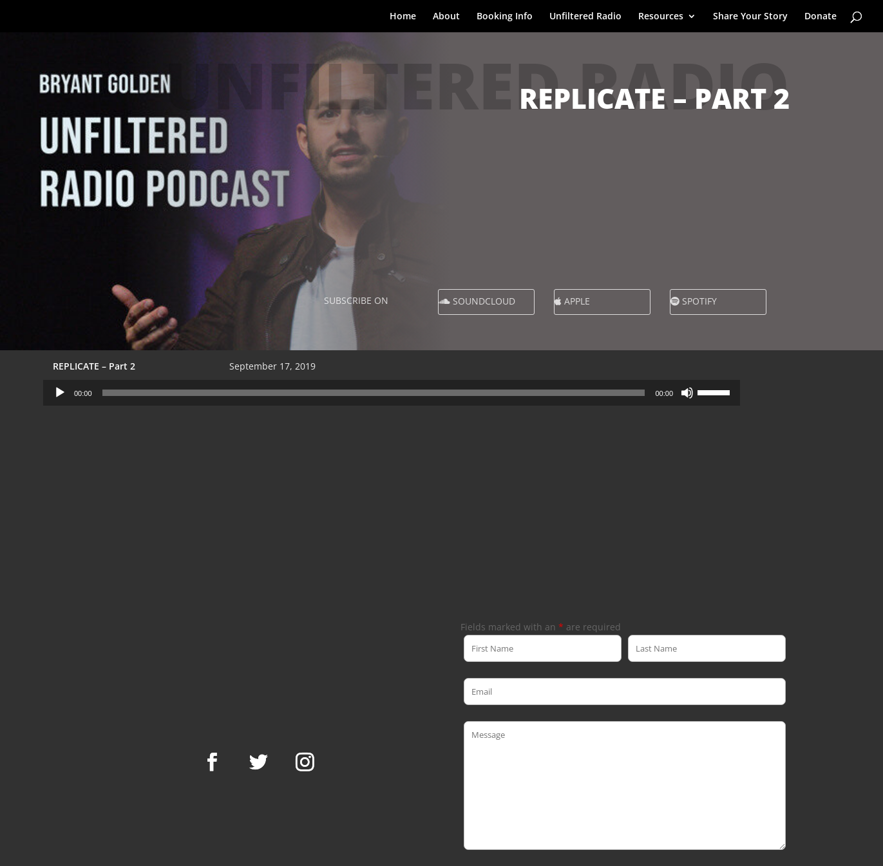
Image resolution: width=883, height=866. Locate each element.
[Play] (59, 392)
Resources (660, 17)
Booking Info (505, 17)
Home (403, 17)
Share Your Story (750, 17)
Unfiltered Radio (585, 17)
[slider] (373, 393)
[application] (391, 393)
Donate (820, 17)
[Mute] (687, 392)
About (446, 17)
